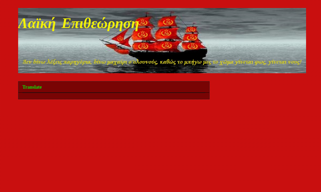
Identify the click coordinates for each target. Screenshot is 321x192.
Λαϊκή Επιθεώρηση (78, 24)
